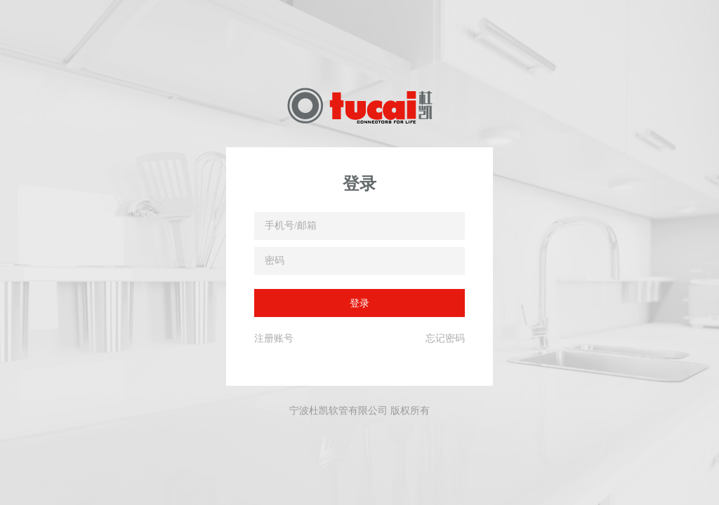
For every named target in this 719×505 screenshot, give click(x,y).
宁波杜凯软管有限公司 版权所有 (359, 410)
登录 (359, 303)
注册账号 (273, 338)
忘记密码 (445, 338)
